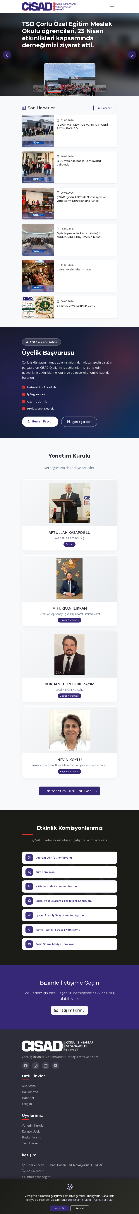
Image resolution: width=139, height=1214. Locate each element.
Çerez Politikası (103, 1199)
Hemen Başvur (40, 421)
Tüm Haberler (105, 108)
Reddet (79, 1208)
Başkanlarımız (32, 1137)
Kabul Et (59, 1208)
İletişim (27, 1104)
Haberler (28, 1098)
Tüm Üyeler (30, 1143)
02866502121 (35, 1171)
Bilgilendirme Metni (79, 1199)
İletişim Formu (69, 1010)
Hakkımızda (30, 1092)
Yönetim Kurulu (33, 1125)
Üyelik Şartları (79, 422)
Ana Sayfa (29, 1086)
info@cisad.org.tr (38, 1177)
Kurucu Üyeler (32, 1131)
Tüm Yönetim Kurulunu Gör (69, 790)
